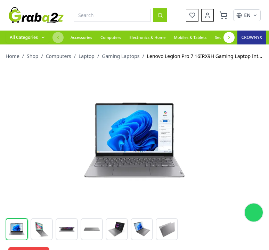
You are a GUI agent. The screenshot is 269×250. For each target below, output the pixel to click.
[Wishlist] (192, 15)
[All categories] (28, 37)
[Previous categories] (58, 37)
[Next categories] (229, 37)
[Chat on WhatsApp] (253, 212)
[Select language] (247, 15)
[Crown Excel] (251, 37)
